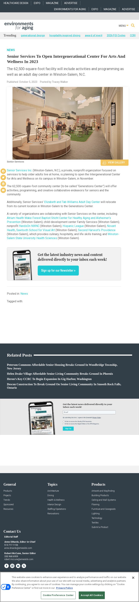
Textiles (95, 523)
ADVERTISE (70, 3)
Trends (6, 500)
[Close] (133, 578)
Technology (97, 518)
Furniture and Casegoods (104, 509)
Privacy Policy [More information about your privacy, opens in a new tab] (64, 588)
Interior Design (54, 504)
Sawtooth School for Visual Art (35, 230)
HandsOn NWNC (29, 226)
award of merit (93, 35)
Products (7, 491)
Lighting (96, 513)
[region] (69, 587)
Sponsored (8, 504)
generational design (33, 35)
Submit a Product (100, 527)
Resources (8, 509)
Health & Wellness (56, 500)
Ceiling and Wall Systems (104, 500)
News (11, 50)
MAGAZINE (52, 3)
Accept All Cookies (92, 595)
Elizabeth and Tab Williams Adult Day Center (72, 202)
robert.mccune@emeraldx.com (18, 559)
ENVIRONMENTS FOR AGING (70, 9)
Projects (7, 495)
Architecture (53, 491)
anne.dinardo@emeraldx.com (18, 548)
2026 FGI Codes (116, 35)
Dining (50, 495)
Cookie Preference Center (58, 595)
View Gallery (116, 162)
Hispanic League (73, 226)
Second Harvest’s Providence (96, 230)
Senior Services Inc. (19, 170)
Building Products (100, 495)
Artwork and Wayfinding (103, 491)
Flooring (95, 504)
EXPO (37, 3)
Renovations (53, 513)
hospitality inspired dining (64, 35)
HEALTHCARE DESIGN (16, 3)
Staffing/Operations (56, 509)
